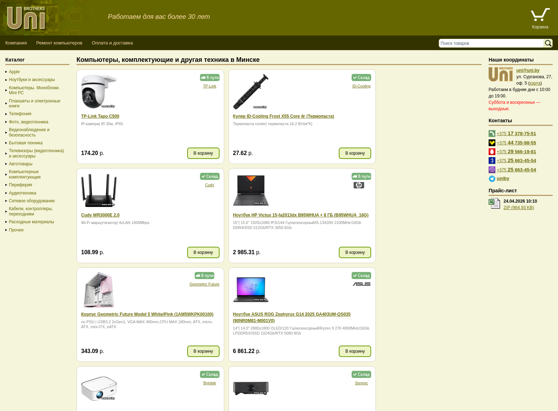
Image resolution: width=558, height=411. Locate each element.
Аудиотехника (22, 193)
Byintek (364, 185)
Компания (16, 43)
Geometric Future (155, 185)
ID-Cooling (262, 86)
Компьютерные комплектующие (25, 174)
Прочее (16, 230)
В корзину (154, 153)
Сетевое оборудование (32, 200)
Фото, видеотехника (28, 121)
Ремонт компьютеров (59, 43)
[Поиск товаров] (493, 43)
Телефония (20, 113)
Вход (40, 404)
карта (535, 83)
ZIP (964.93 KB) (519, 207)
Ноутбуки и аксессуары (32, 79)
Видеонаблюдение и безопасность (29, 132)
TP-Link (160, 86)
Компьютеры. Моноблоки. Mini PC (34, 90)
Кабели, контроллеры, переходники (31, 211)
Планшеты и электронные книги (34, 103)
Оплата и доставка (112, 43)
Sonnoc (467, 185)
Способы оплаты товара (56, 391)
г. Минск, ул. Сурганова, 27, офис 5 (264, 398)
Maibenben (467, 284)
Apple (14, 71)
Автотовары (20, 163)
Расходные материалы (31, 221)
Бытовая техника (26, 142)
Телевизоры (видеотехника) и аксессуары (36, 153)
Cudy (364, 86)
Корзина (540, 27)
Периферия (20, 184)
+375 (516, 133)
